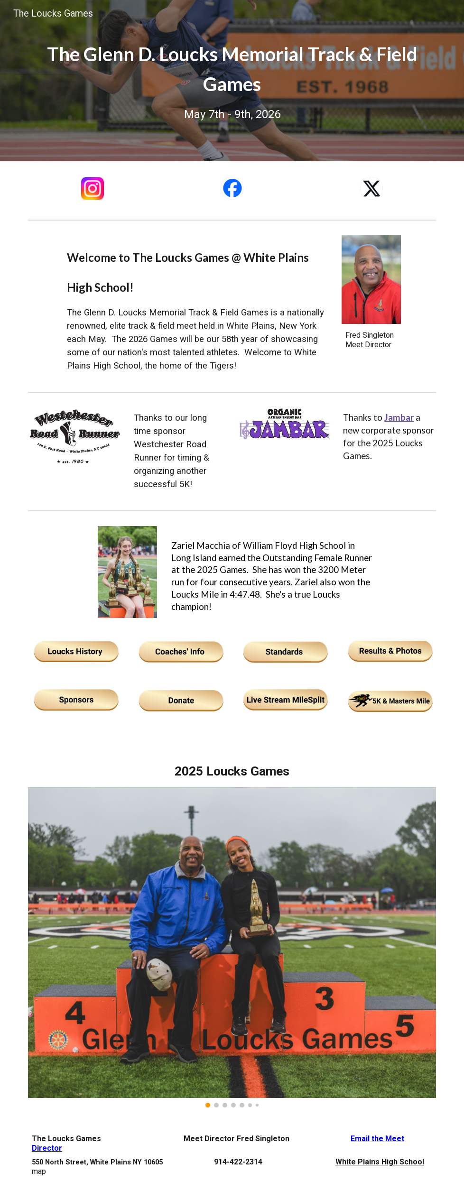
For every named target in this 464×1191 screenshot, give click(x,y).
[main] (232, 80)
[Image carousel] (232, 947)
